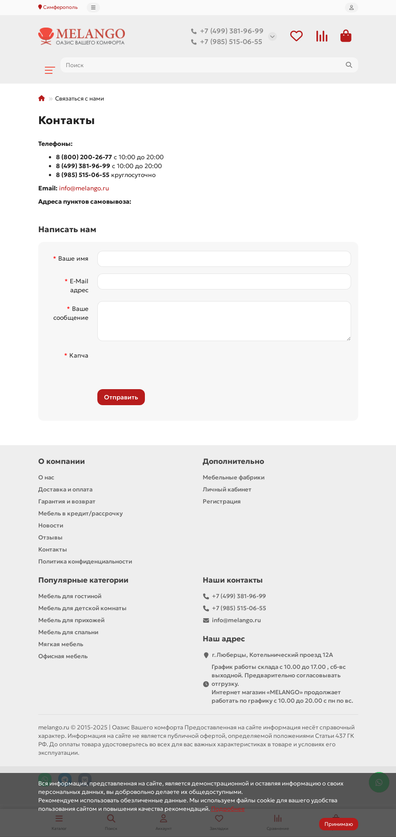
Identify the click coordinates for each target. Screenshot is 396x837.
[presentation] (158, 365)
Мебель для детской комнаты (82, 608)
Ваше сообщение (70, 313)
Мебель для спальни (68, 632)
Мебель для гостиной (69, 596)
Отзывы (50, 538)
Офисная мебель (63, 656)
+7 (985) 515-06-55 (225, 42)
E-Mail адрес (79, 286)
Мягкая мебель (60, 644)
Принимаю (338, 824)
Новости (50, 526)
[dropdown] (93, 7)
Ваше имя (73, 259)
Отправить (121, 398)
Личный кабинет (227, 490)
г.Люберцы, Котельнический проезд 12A (272, 655)
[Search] (209, 65)
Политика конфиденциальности (85, 562)
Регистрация (222, 502)
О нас (46, 478)
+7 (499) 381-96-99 (226, 31)
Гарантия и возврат (67, 502)
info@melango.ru (84, 189)
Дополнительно (233, 462)
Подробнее (228, 809)
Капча (78, 356)
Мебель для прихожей (71, 620)
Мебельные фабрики (233, 478)
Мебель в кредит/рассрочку (80, 514)
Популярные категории (83, 580)
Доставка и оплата (65, 490)
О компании (61, 462)
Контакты (52, 550)
